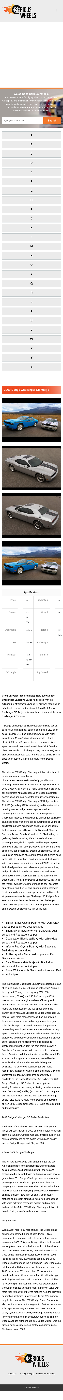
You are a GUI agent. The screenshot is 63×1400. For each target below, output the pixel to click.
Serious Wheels (31, 1388)
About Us (12, 1374)
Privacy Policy (26, 1374)
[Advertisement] (31, 55)
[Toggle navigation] (56, 11)
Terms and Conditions (45, 1374)
